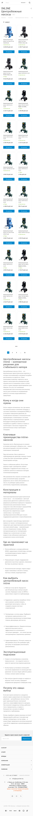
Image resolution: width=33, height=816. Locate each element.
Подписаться (27, 738)
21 (24, 352)
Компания (4, 760)
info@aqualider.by (17, 778)
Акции (3, 752)
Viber (21, 796)
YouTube (16, 796)
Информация (5, 765)
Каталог (4, 747)
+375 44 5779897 (11, 775)
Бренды (3, 756)
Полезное (4, 769)
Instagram (12, 796)
